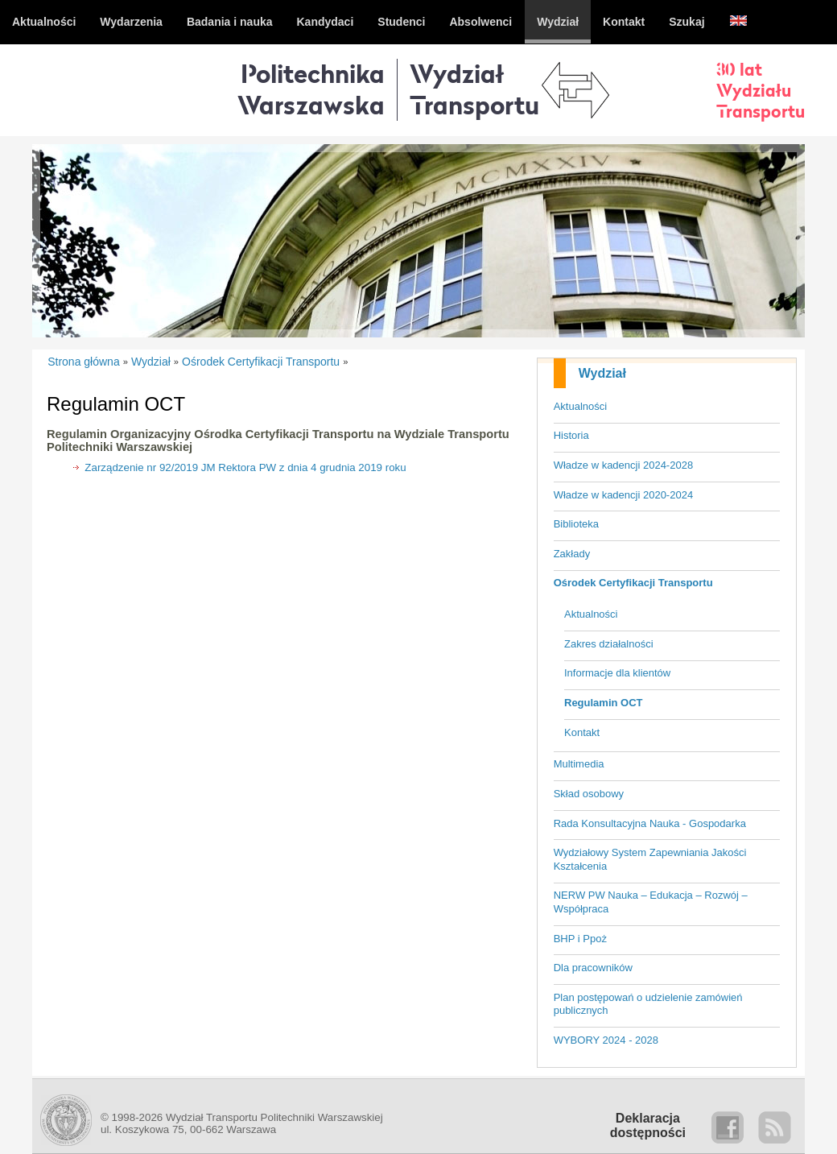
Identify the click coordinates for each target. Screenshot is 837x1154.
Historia (571, 435)
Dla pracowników (593, 968)
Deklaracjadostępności (648, 1125)
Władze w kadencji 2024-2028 (623, 465)
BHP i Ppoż (580, 939)
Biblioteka (576, 524)
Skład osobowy (589, 794)
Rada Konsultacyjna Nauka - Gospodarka (650, 823)
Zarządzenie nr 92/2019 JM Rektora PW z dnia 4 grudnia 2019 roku (245, 467)
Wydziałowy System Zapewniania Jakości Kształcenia (650, 859)
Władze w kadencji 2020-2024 (623, 495)
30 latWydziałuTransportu (760, 90)
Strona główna (83, 361)
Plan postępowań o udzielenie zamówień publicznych (648, 1004)
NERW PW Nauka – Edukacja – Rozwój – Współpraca (651, 902)
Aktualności (580, 406)
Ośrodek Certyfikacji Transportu (633, 583)
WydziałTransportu (474, 89)
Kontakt (582, 732)
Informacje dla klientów (617, 673)
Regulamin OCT (603, 703)
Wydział (602, 373)
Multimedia (579, 764)
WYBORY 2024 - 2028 (606, 1040)
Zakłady (572, 554)
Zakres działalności (609, 644)
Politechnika (311, 89)
